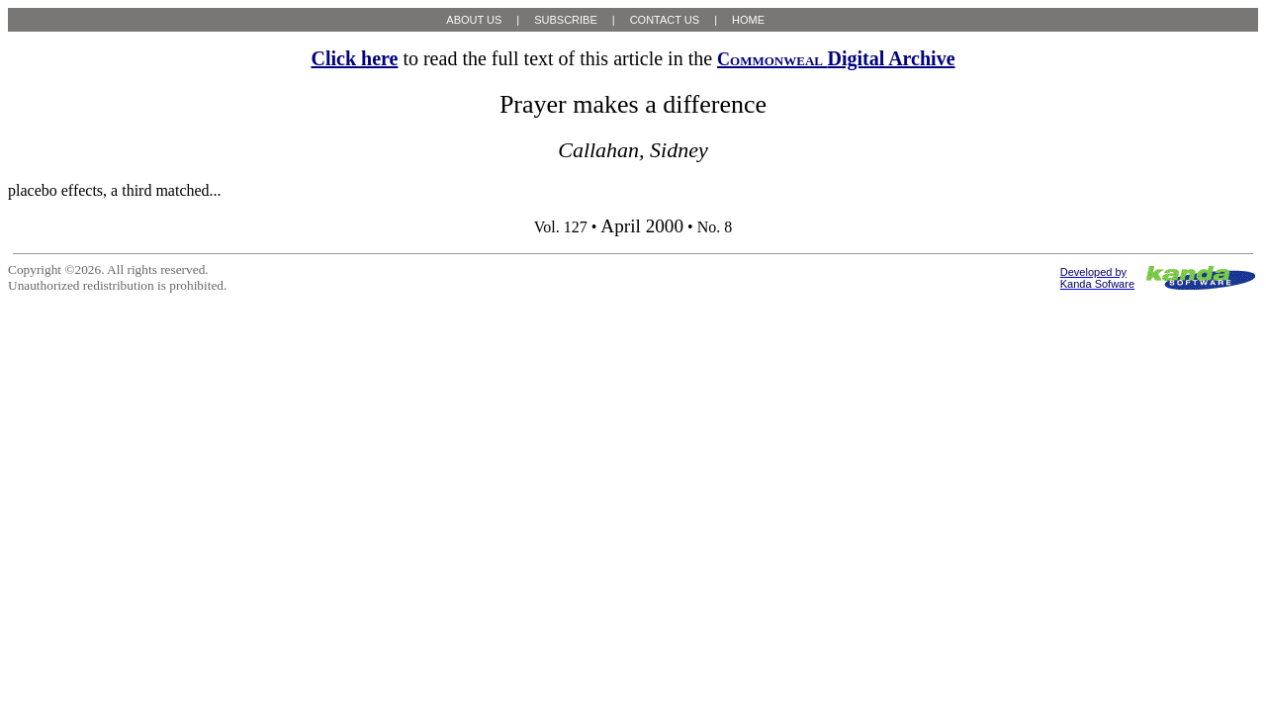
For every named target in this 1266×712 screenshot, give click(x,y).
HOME (748, 20)
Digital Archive (835, 58)
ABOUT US (473, 20)
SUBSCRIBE (565, 20)
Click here (354, 58)
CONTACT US (665, 20)
